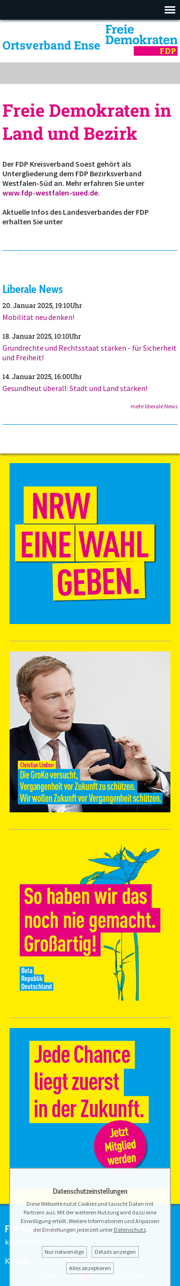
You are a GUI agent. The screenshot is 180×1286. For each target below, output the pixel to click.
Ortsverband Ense (51, 45)
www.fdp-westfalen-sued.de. (51, 192)
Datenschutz (130, 1229)
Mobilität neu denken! (38, 317)
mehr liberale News (154, 406)
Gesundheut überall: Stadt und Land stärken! (74, 388)
